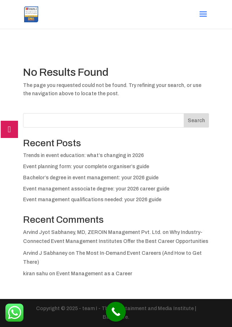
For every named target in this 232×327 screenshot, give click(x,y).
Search (196, 120)
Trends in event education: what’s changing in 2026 (83, 155)
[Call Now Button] (116, 312)
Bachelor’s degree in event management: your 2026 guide (91, 177)
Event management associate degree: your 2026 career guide (96, 189)
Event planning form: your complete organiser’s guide (86, 166)
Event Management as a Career (94, 273)
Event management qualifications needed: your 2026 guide (92, 199)
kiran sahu (35, 273)
